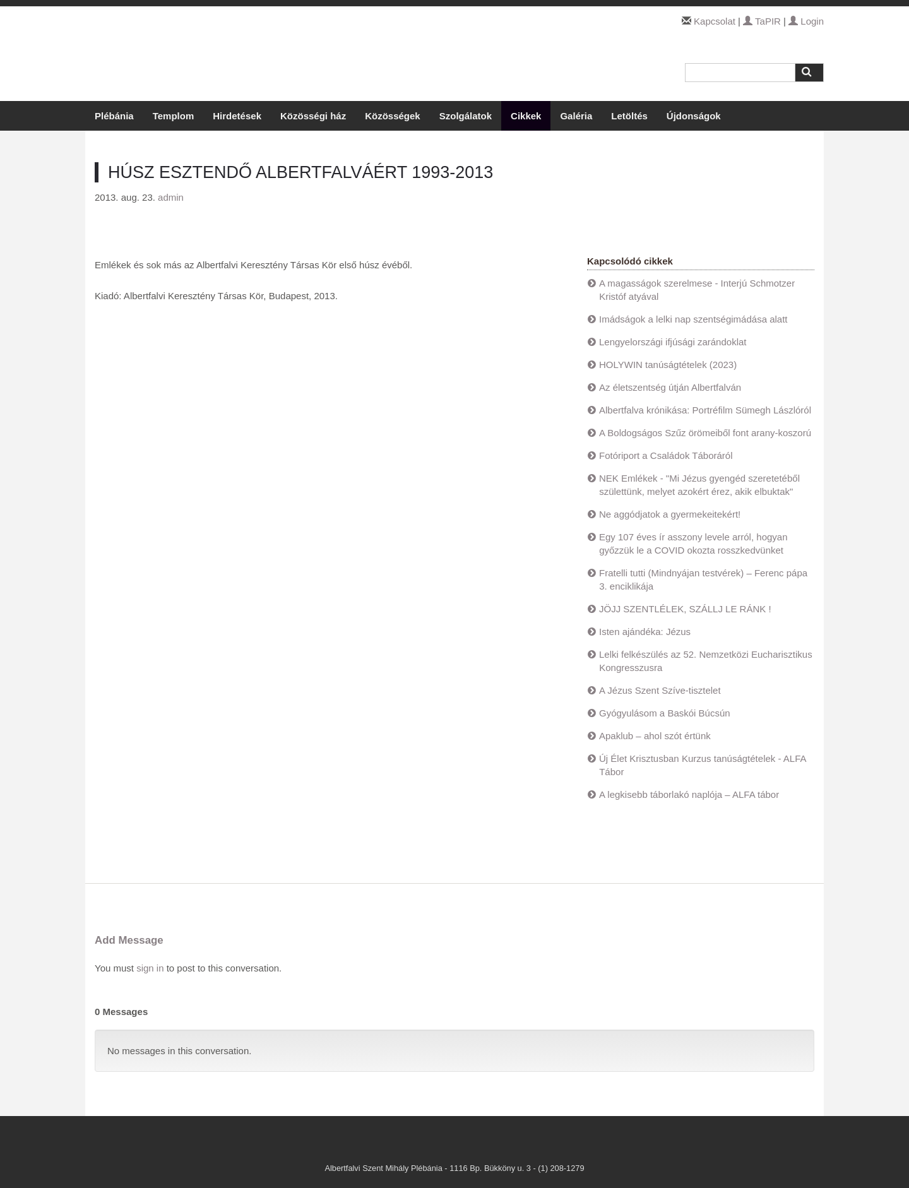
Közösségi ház (313, 115)
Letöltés (629, 115)
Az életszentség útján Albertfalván (670, 387)
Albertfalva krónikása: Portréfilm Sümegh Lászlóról (705, 410)
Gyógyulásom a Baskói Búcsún (664, 713)
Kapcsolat (714, 21)
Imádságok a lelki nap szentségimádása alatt (693, 319)
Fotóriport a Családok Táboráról (666, 455)
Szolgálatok (465, 115)
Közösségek (392, 115)
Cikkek (526, 115)
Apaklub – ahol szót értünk (655, 735)
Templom (173, 115)
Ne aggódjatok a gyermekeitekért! (669, 514)
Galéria (576, 115)
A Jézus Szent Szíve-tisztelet (660, 690)
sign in (149, 968)
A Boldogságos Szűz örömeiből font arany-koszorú (705, 432)
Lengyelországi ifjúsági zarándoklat (672, 341)
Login (806, 21)
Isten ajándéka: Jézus (645, 631)
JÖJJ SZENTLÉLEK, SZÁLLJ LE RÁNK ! (685, 608)
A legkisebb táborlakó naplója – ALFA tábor (689, 794)
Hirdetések (237, 115)
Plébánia (114, 115)
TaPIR (762, 21)
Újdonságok (694, 115)
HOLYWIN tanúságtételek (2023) (668, 364)
